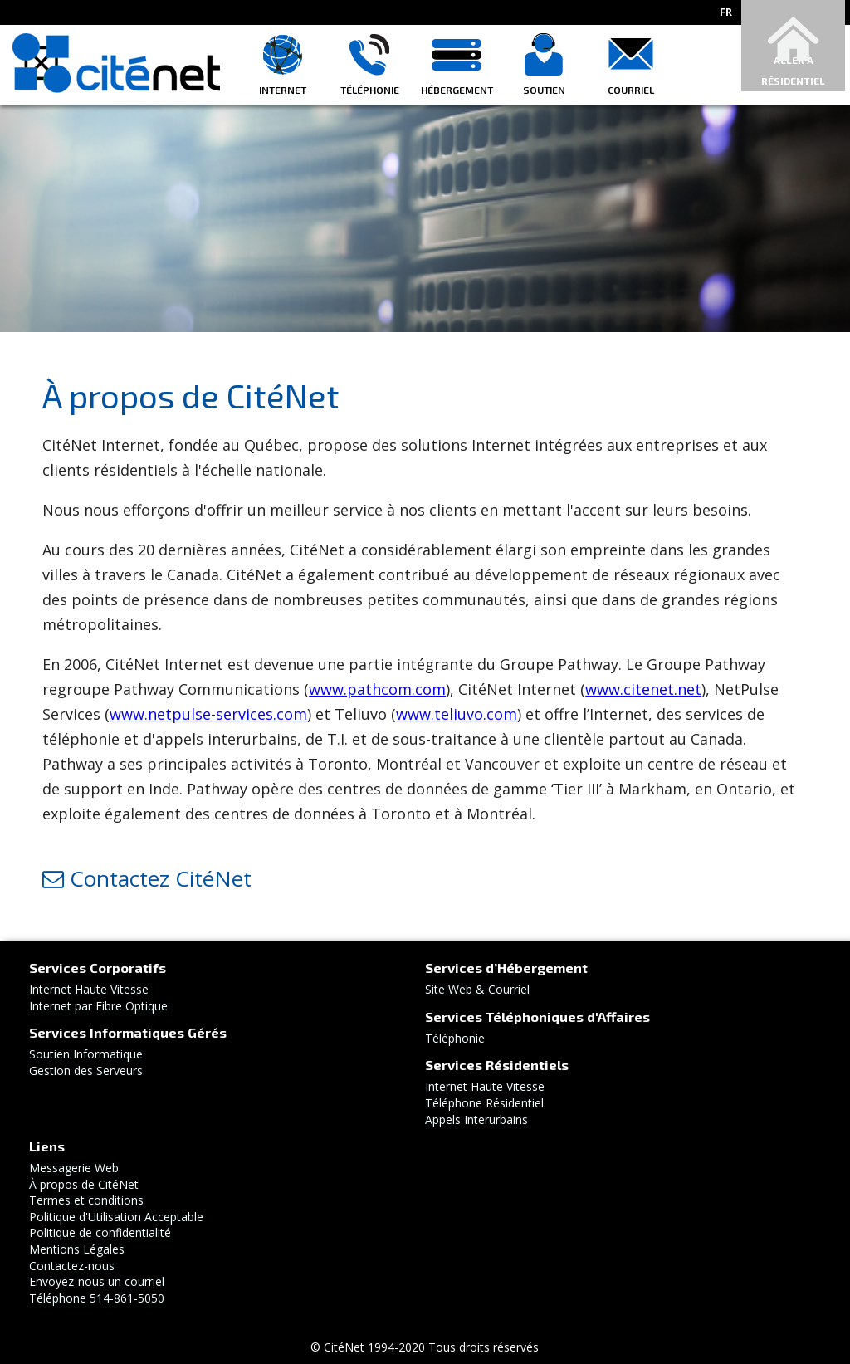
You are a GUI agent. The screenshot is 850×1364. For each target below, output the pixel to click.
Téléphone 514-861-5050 (96, 1298)
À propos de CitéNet (84, 1184)
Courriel (631, 89)
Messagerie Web (74, 1168)
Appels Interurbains (476, 1119)
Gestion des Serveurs (86, 1070)
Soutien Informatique (86, 1054)
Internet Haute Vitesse (89, 989)
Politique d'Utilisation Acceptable (116, 1217)
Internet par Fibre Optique (98, 1006)
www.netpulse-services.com (208, 714)
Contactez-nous (72, 1266)
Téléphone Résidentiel (484, 1103)
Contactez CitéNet (147, 878)
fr (726, 12)
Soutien (544, 89)
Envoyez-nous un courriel (96, 1281)
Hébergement (457, 89)
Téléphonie (369, 89)
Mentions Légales (77, 1249)
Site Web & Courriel (477, 989)
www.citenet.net (643, 689)
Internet (282, 89)
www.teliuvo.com (456, 714)
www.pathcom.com (377, 689)
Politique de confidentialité (100, 1232)
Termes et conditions (86, 1200)
